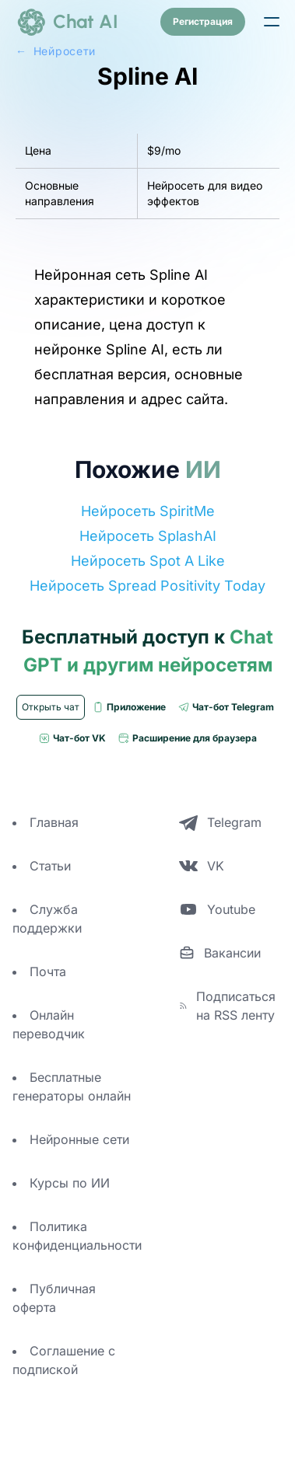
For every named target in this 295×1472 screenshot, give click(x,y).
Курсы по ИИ (70, 1183)
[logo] (67, 21)
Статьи (50, 866)
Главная (54, 822)
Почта (48, 971)
